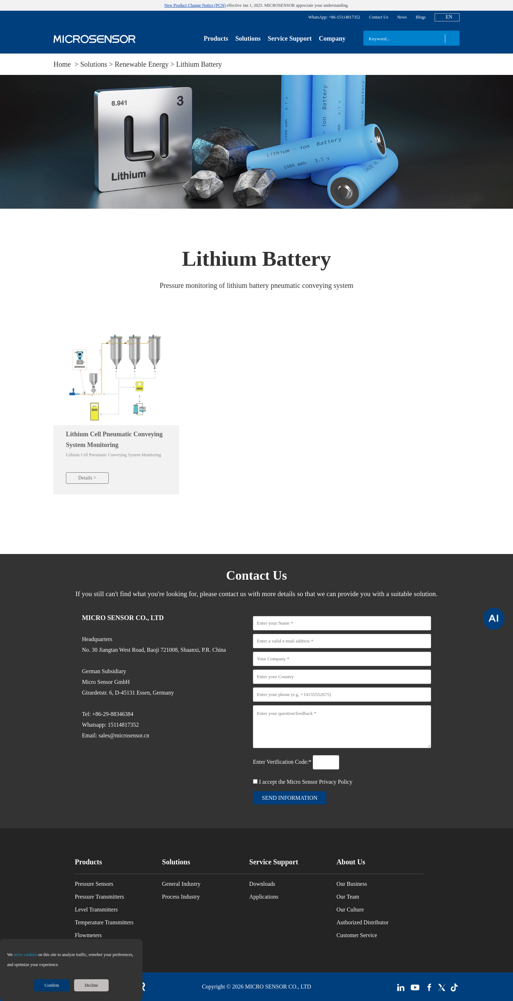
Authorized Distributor (362, 922)
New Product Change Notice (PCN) (195, 5)
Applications (264, 897)
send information (289, 798)
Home (63, 64)
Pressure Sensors (94, 884)
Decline (91, 985)
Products (216, 38)
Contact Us (378, 17)
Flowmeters (88, 935)
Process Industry (181, 897)
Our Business (351, 884)
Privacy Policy (335, 782)
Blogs (421, 17)
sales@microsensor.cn (124, 735)
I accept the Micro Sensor (305, 782)
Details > (87, 478)
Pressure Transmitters (99, 897)
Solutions (247, 38)
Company (332, 38)
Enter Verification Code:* (283, 762)
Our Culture (350, 909)
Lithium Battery (199, 64)
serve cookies (25, 954)
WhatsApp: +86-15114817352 (334, 17)
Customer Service (356, 935)
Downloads (262, 884)
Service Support (290, 38)
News (402, 17)
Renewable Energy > (145, 64)
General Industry (181, 884)
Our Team (347, 897)
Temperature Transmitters (104, 922)
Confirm (52, 985)
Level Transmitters (96, 909)
